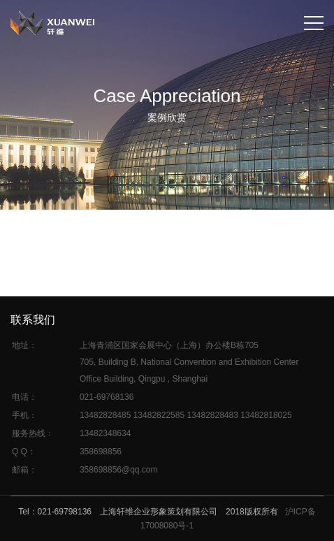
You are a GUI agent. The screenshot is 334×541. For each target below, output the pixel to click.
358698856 (101, 451)
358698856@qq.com (119, 470)
